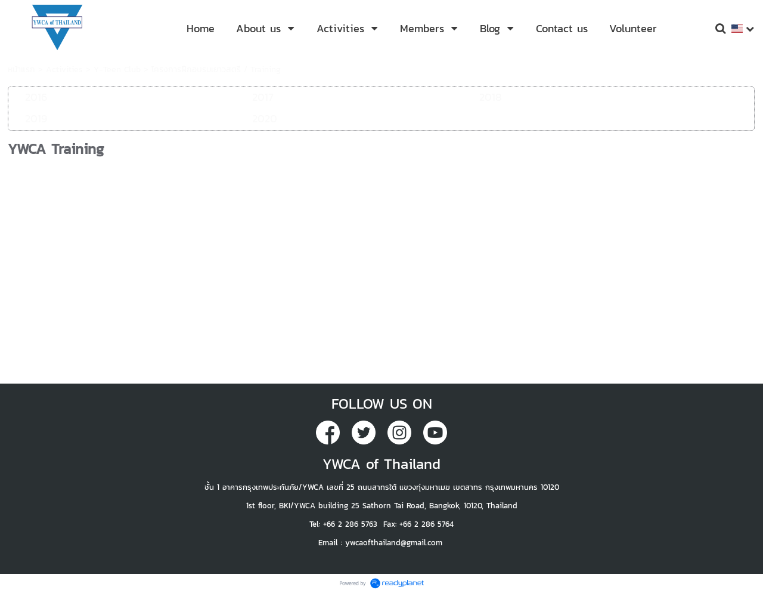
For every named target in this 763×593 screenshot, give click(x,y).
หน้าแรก (21, 69)
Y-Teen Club (117, 69)
